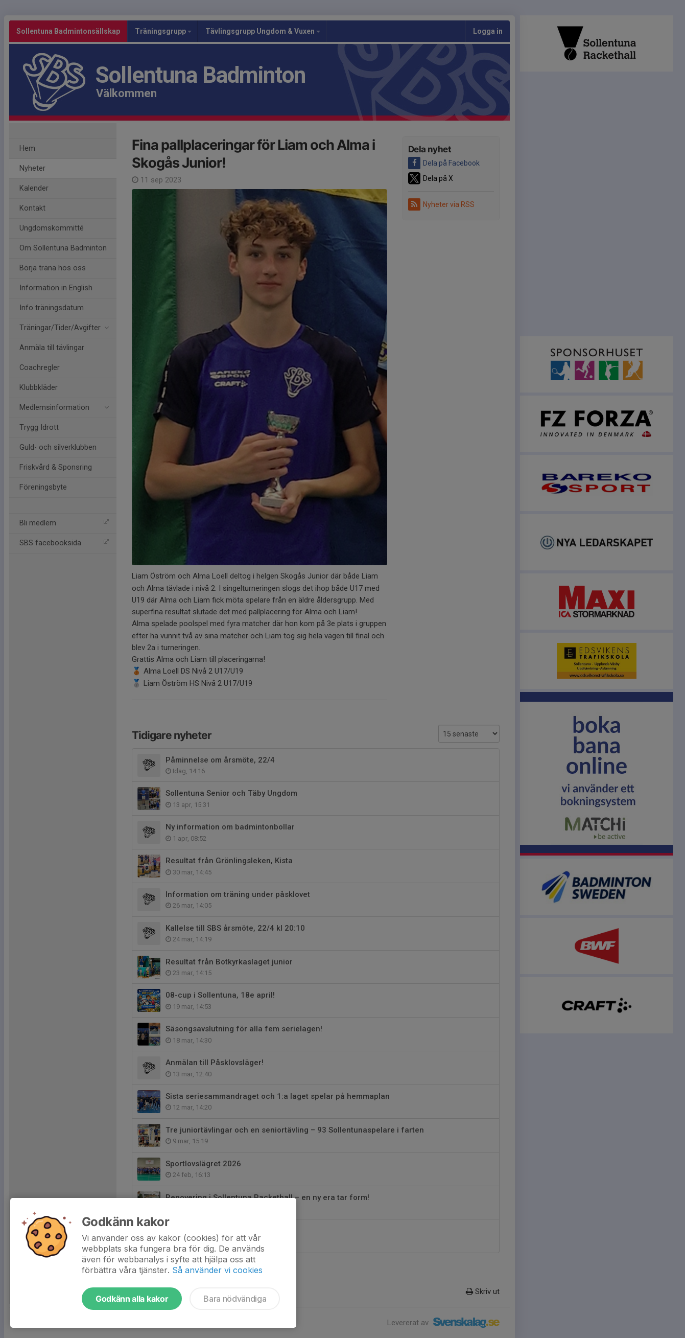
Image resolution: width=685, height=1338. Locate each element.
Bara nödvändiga (234, 1299)
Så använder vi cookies (217, 1270)
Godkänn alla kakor (132, 1299)
